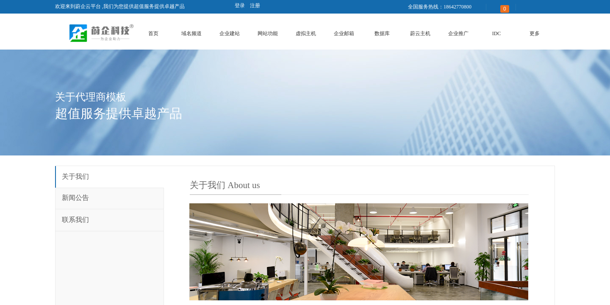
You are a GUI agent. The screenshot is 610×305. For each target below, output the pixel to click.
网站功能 (268, 33)
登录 (240, 5)
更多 (535, 33)
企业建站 (229, 33)
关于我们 (75, 176)
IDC (496, 33)
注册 (255, 5)
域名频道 (191, 33)
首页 (153, 33)
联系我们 (75, 219)
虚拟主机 (306, 33)
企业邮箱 (344, 33)
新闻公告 (75, 197)
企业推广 (458, 33)
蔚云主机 (420, 33)
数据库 (382, 33)
